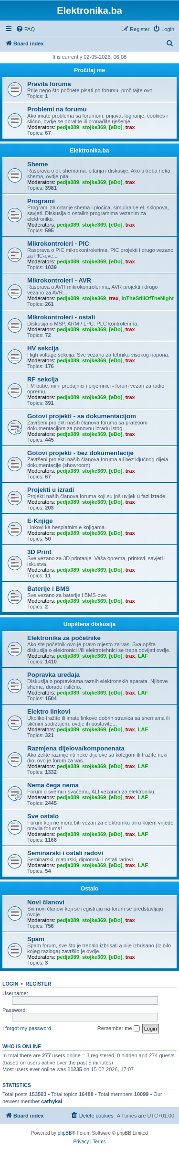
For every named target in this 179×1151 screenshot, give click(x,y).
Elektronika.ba (89, 150)
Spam (35, 939)
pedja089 (68, 127)
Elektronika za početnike (64, 637)
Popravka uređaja (53, 674)
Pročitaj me (89, 70)
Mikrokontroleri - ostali (61, 317)
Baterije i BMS (48, 588)
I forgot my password (26, 1028)
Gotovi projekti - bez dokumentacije (80, 452)
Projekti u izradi (50, 489)
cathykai (51, 1101)
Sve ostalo (43, 816)
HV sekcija (43, 348)
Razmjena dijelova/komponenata (76, 748)
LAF (143, 656)
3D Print (39, 551)
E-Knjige (40, 520)
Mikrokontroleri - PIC (58, 243)
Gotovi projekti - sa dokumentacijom (81, 416)
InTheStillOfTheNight (148, 298)
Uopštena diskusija (89, 624)
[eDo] (115, 127)
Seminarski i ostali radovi (65, 853)
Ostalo (89, 888)
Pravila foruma (49, 83)
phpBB (65, 1133)
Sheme (37, 164)
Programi (41, 201)
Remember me (118, 1028)
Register (39, 984)
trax (130, 127)
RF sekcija (42, 379)
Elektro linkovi (48, 711)
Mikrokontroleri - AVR (59, 280)
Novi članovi (45, 902)
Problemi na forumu (57, 109)
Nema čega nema (53, 785)
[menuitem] (25, 29)
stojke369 (94, 127)
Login (10, 984)
